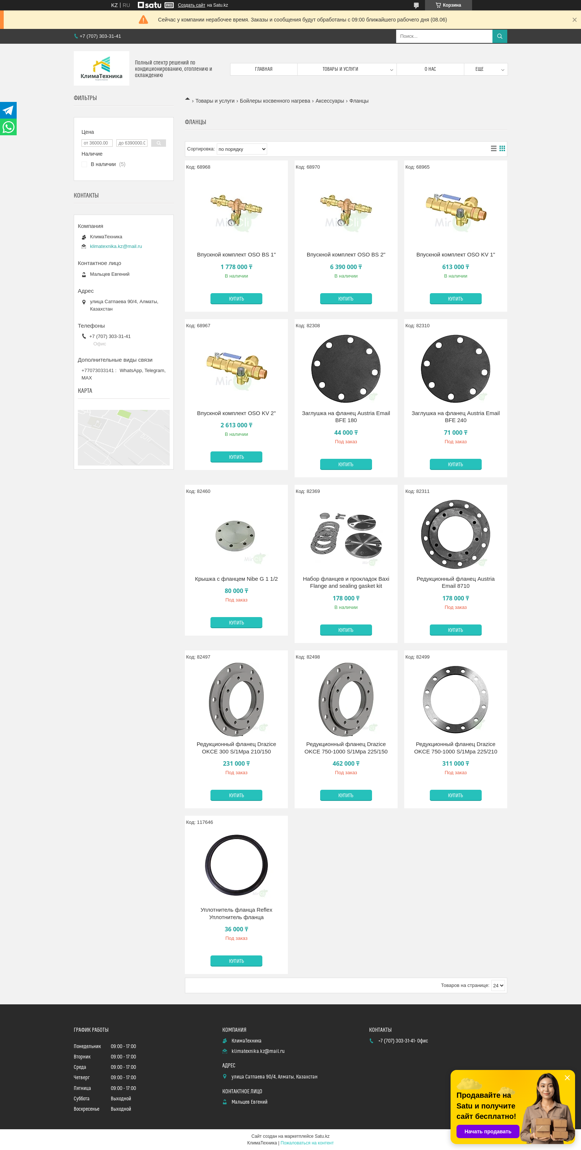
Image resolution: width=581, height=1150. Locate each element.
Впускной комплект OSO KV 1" (455, 254)
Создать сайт (191, 5)
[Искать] (499, 36)
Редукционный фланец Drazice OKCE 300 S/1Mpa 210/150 (236, 748)
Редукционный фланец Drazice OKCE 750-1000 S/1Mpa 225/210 (455, 748)
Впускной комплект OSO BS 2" (346, 254)
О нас (430, 69)
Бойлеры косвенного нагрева (275, 101)
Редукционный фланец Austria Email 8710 (456, 582)
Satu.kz (322, 1136)
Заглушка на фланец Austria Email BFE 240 (456, 417)
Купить (236, 299)
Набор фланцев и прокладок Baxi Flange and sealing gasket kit (346, 582)
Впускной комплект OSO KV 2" (236, 413)
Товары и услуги (340, 69)
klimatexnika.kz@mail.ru (116, 246)
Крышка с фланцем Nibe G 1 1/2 (236, 579)
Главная (264, 69)
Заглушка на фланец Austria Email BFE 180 (346, 417)
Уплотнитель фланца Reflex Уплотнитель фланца (236, 913)
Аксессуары (330, 101)
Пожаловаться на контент (306, 1143)
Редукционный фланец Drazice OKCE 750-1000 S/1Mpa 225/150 (346, 748)
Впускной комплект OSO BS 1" (236, 254)
